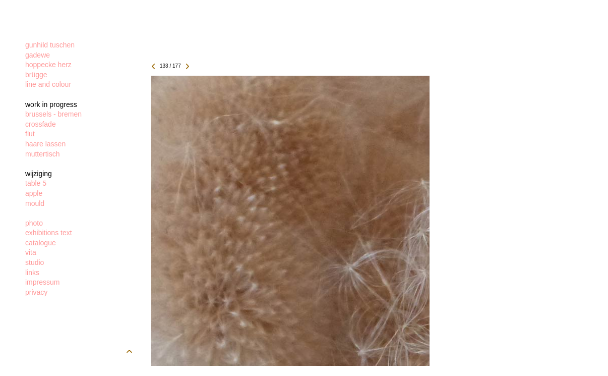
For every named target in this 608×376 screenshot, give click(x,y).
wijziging (38, 174)
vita (30, 252)
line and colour (48, 84)
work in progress (51, 104)
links (32, 272)
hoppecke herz (48, 65)
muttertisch (42, 154)
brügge (36, 75)
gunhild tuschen (50, 45)
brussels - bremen (53, 114)
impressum (42, 282)
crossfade (40, 124)
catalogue (40, 243)
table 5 (35, 183)
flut (30, 134)
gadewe (37, 55)
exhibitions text (48, 233)
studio (34, 262)
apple (33, 193)
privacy (36, 292)
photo (34, 223)
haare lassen (45, 144)
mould (34, 203)
